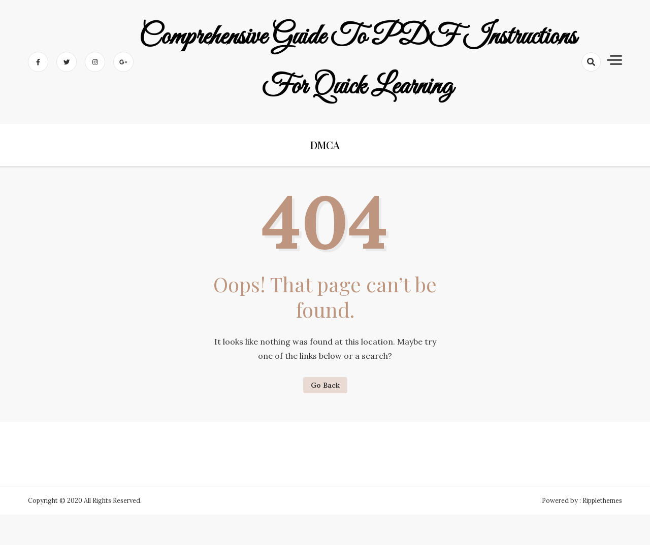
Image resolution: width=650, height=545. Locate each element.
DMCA (325, 145)
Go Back (325, 385)
